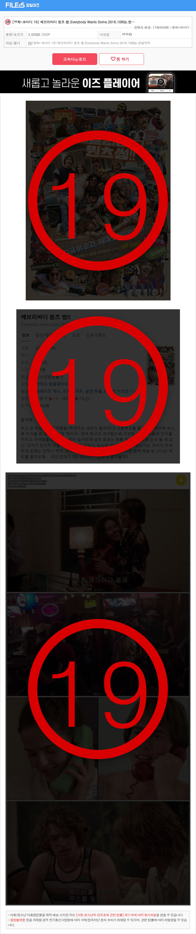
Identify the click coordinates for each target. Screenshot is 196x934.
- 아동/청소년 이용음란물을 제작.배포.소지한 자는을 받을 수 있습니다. (95, 914)
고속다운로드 (74, 59)
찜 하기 (121, 59)
